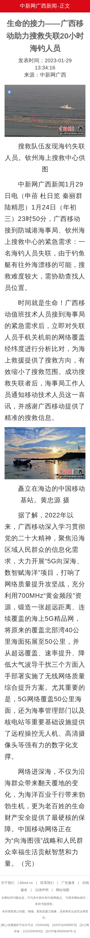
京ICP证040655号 (64, 925)
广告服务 (68, 883)
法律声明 (41, 890)
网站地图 (62, 890)
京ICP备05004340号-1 (60, 931)
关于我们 (7, 883)
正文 (65, 6)
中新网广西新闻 (38, 6)
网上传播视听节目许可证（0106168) (25, 925)
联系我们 (47, 883)
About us (26, 883)
